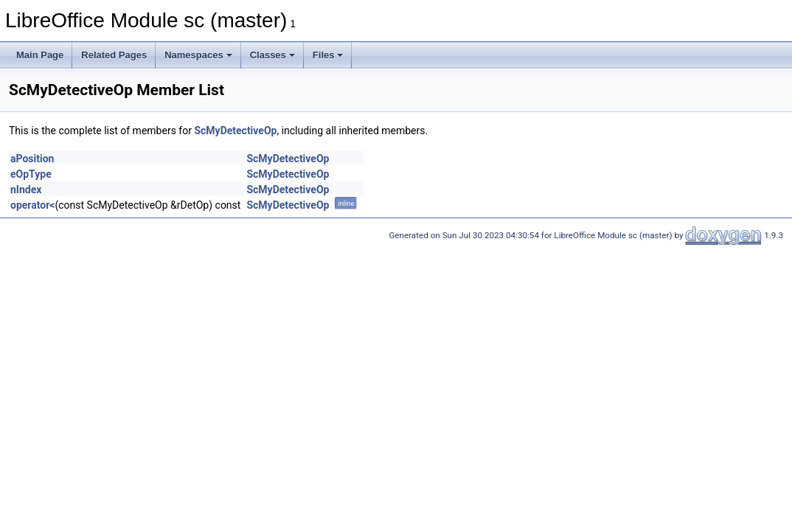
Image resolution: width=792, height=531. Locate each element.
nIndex (25, 189)
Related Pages (114, 54)
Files (328, 54)
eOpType (31, 174)
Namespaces (198, 54)
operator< (32, 205)
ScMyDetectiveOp (235, 130)
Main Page (39, 54)
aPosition (32, 158)
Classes (272, 54)
